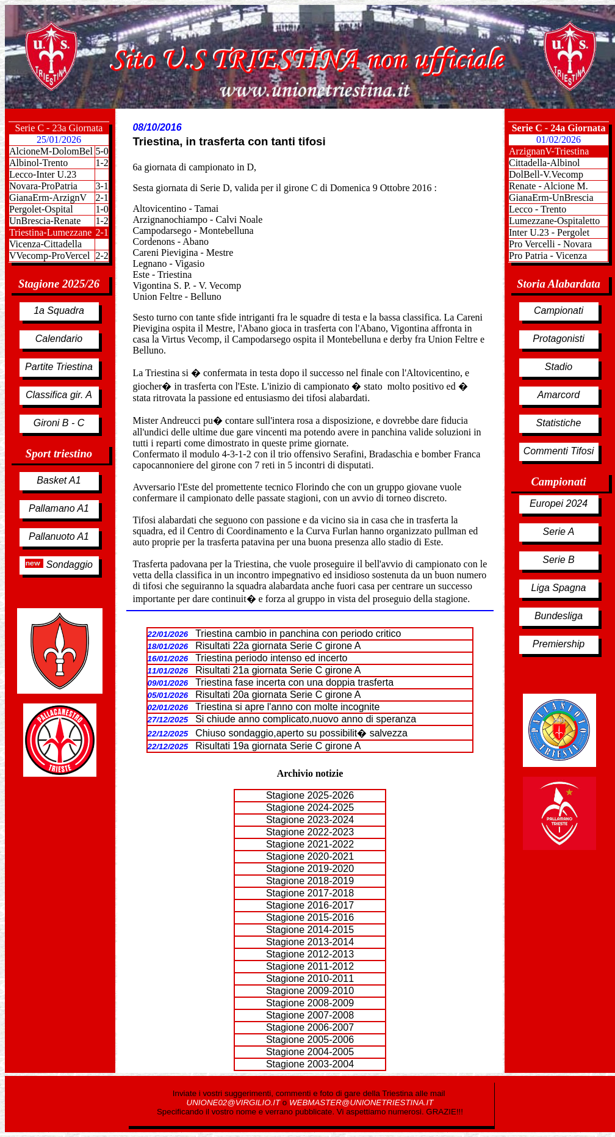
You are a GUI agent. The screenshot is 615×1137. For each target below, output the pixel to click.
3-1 (101, 186)
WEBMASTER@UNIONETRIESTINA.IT (361, 1102)
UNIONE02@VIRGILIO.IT (234, 1102)
